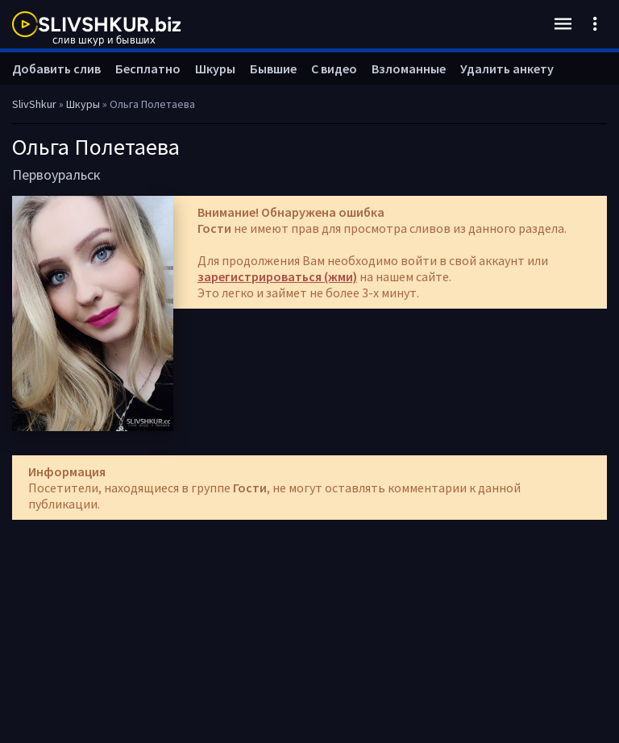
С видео (334, 68)
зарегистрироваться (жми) (277, 276)
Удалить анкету (507, 68)
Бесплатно (148, 68)
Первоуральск (56, 174)
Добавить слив (56, 68)
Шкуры (215, 68)
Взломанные (409, 68)
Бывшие (273, 68)
